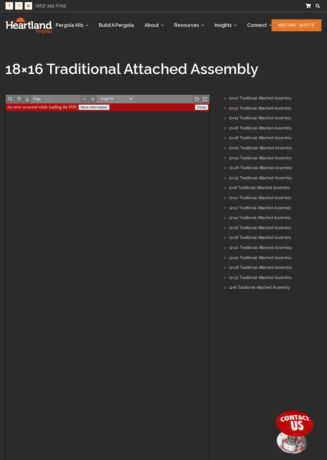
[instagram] (19, 6)
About (152, 25)
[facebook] (9, 6)
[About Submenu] (164, 25)
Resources (186, 25)
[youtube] (28, 6)
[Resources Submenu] (204, 25)
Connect (257, 25)
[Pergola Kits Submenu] (89, 25)
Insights (223, 25)
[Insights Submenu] (237, 25)
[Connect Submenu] (272, 25)
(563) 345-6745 (50, 5)
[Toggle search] (317, 6)
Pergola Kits (70, 25)
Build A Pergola (116, 25)
